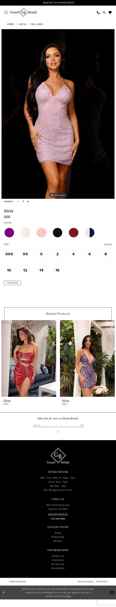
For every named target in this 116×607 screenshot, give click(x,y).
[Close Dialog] (4, 600)
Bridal (58, 540)
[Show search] (104, 12)
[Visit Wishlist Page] (110, 12)
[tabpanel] (58, 114)
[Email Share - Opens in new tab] (32, 202)
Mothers (58, 548)
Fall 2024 (37, 24)
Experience (58, 567)
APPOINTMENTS (58, 522)
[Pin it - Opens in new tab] (25, 202)
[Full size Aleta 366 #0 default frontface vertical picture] (58, 114)
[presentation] (28, 363)
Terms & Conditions (86, 589)
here (68, 603)
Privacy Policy (101, 589)
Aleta (22, 24)
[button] (6, 12)
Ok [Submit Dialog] (111, 600)
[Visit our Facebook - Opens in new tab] (58, 438)
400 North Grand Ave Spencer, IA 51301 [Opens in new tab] (58, 514)
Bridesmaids (58, 544)
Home (10, 24)
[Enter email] (58, 430)
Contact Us (58, 563)
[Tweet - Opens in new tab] (19, 202)
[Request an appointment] (58, 3)
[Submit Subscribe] (81, 430)
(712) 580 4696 (58, 526)
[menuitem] (6, 12)
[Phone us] (98, 12)
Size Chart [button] (106, 246)
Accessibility (58, 576)
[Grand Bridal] (23, 12)
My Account (58, 571)
